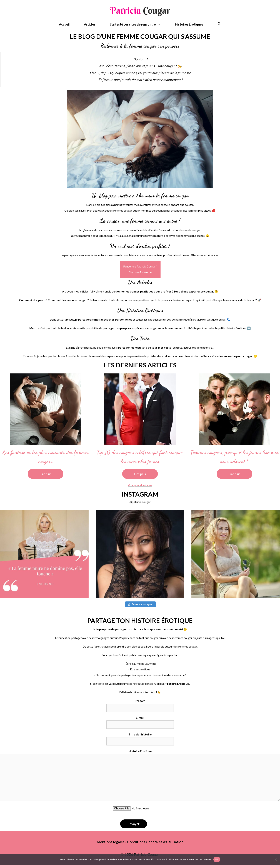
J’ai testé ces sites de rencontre (139, 24)
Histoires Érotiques (189, 24)
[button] (219, 24)
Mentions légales (110, 842)
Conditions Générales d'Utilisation (155, 842)
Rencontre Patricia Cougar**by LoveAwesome (140, 269)
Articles (90, 24)
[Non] (275, 859)
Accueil (64, 24)
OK (217, 859)
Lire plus (45, 474)
